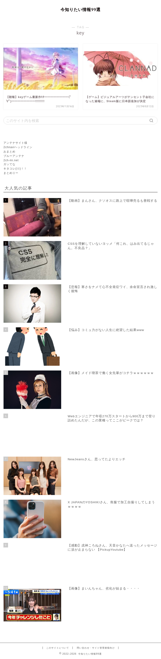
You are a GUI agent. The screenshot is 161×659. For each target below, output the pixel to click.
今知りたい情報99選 (80, 9)
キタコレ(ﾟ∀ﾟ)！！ (15, 168)
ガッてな (9, 164)
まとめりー (10, 173)
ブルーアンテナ (13, 156)
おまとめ (9, 151)
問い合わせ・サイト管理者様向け (96, 648)
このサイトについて (57, 648)
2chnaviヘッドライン (17, 147)
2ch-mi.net (11, 160)
